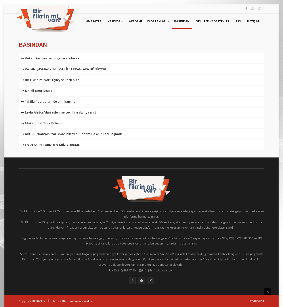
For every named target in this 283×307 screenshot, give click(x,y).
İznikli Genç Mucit (36, 91)
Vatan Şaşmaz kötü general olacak (50, 58)
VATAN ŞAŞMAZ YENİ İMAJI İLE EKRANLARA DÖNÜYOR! (63, 69)
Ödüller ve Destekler (212, 21)
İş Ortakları (158, 21)
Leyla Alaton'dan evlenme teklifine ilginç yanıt (58, 112)
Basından (181, 21)
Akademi (135, 21)
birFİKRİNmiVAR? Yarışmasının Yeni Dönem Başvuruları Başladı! (71, 134)
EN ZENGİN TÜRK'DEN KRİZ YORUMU (50, 145)
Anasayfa (93, 21)
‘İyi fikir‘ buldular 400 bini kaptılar (49, 101)
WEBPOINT (257, 301)
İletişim (253, 21)
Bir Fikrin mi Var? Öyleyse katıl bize (50, 80)
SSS (238, 21)
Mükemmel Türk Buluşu (41, 123)
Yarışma (115, 21)
